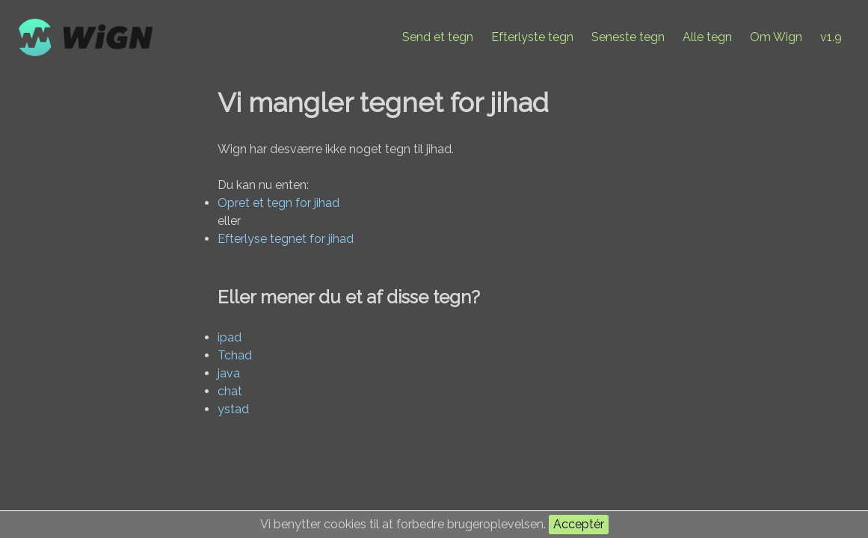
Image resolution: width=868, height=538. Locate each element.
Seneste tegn (628, 37)
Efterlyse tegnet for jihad (286, 239)
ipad (229, 337)
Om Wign (776, 37)
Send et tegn (437, 37)
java (229, 373)
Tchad (235, 355)
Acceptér (578, 524)
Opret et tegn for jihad (278, 203)
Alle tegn (707, 37)
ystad (233, 409)
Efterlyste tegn (532, 37)
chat (230, 391)
